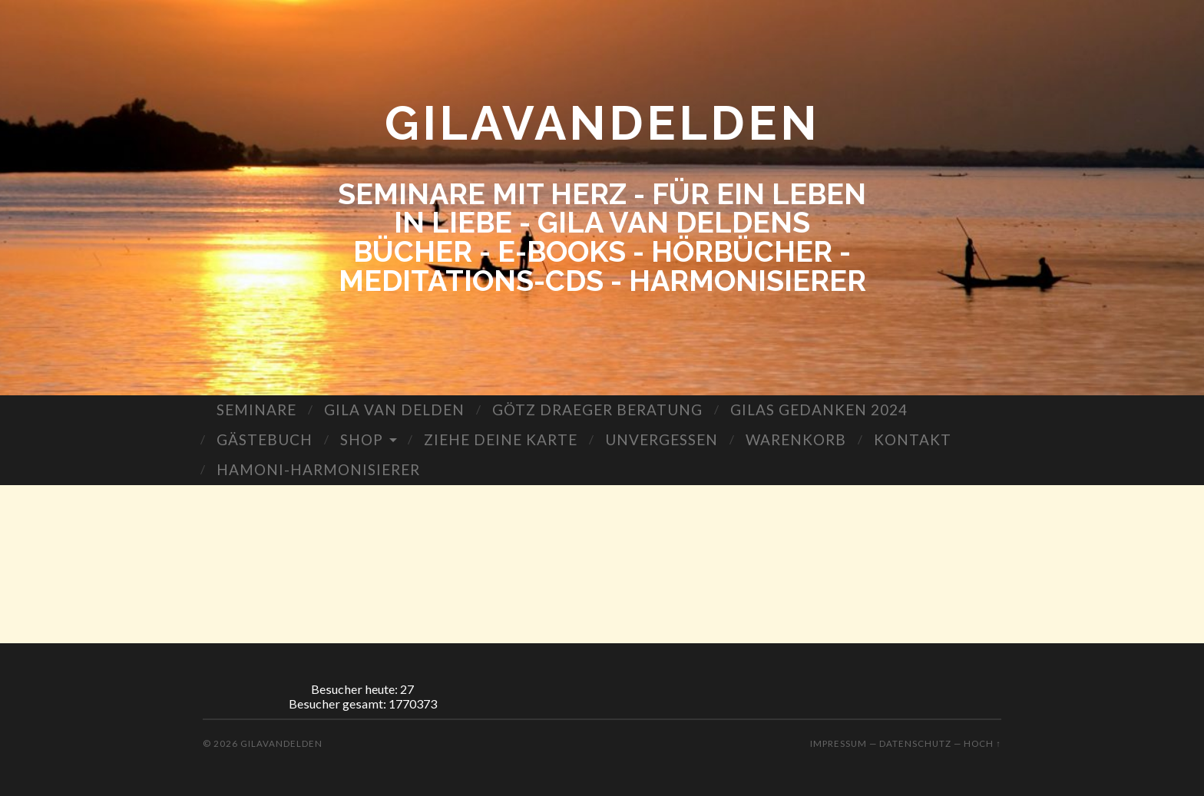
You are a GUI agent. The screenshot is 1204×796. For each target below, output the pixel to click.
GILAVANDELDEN (602, 122)
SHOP (361, 439)
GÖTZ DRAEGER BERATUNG (597, 409)
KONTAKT (912, 439)
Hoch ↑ (982, 743)
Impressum (838, 743)
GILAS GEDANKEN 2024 (819, 409)
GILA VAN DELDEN (394, 409)
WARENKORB (796, 439)
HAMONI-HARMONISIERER (318, 469)
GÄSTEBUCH (265, 439)
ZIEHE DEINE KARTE (500, 439)
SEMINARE (256, 409)
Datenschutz (915, 743)
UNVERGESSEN (661, 439)
